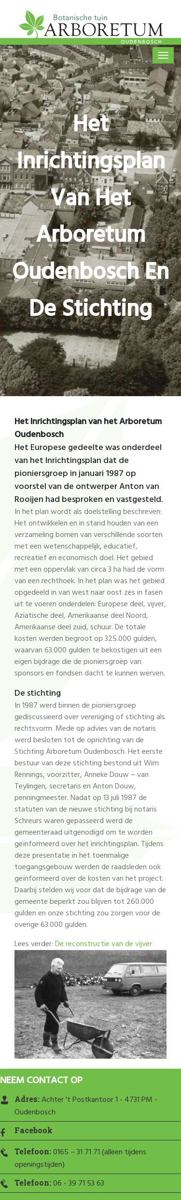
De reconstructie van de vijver (103, 944)
